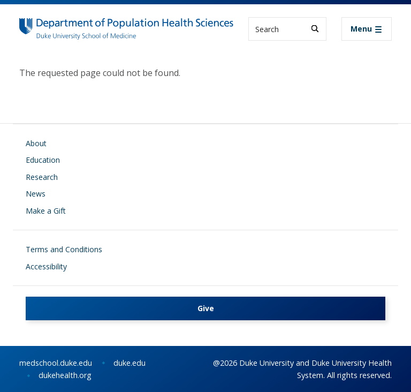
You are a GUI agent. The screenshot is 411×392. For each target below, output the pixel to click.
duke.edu (129, 363)
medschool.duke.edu (55, 363)
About (36, 143)
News (35, 194)
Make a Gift (46, 211)
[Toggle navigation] (366, 29)
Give (205, 308)
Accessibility (46, 266)
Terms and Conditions (64, 249)
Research (42, 177)
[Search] (314, 28)
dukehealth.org (65, 375)
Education (43, 160)
